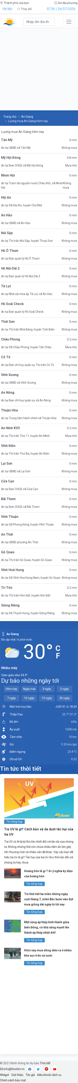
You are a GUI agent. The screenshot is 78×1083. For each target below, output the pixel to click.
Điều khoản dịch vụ (49, 1075)
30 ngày (64, 698)
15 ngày (47, 698)
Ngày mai (29, 689)
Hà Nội (7, 9)
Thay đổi (24, 9)
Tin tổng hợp (14, 821)
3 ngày (46, 689)
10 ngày (29, 698)
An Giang (27, 116)
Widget (4, 1075)
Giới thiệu (17, 1075)
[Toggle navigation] (69, 22)
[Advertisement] (39, 69)
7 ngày (11, 698)
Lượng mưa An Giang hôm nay (22, 132)
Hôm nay (11, 689)
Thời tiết (45, 1063)
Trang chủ (9, 116)
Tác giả (30, 1075)
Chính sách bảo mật (13, 1080)
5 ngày (64, 689)
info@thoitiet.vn (12, 1069)
